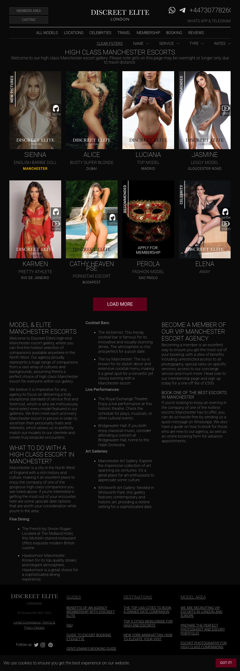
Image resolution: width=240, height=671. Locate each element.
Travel (124, 33)
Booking (174, 33)
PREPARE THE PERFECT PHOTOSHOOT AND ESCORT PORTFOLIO (203, 629)
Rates (219, 43)
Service (166, 43)
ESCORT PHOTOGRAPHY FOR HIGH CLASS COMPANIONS (204, 645)
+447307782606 (213, 10)
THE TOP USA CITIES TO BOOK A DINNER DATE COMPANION (147, 610)
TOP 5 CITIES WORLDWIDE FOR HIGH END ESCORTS (148, 623)
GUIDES (74, 597)
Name (138, 43)
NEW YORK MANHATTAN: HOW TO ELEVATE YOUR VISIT (148, 637)
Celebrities (100, 33)
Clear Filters (110, 43)
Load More (120, 304)
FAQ (70, 625)
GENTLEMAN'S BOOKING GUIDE (91, 649)
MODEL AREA (193, 597)
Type (194, 43)
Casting (29, 20)
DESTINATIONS (138, 597)
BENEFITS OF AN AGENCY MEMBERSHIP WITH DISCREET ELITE (91, 612)
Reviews (196, 33)
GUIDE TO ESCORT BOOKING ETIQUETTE (89, 637)
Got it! (226, 663)
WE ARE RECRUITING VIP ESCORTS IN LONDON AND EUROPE (201, 612)
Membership (148, 33)
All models (47, 33)
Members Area (29, 11)
